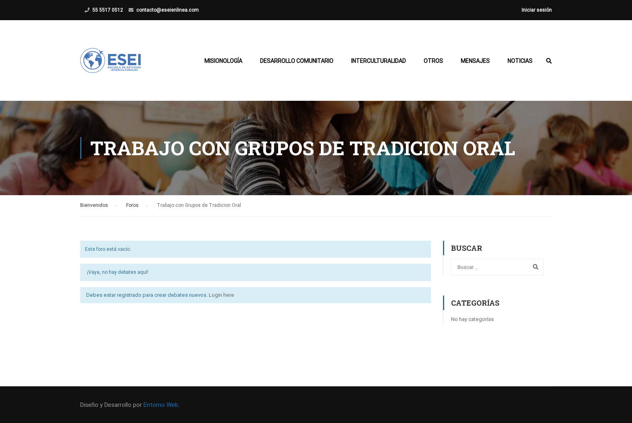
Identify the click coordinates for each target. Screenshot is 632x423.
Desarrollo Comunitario (296, 61)
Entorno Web (160, 404)
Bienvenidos (94, 205)
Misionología (223, 61)
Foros (132, 205)
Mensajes (475, 61)
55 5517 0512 (107, 10)
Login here (221, 295)
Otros (433, 61)
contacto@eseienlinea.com (167, 10)
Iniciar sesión (537, 10)
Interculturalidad (378, 61)
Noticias (519, 61)
